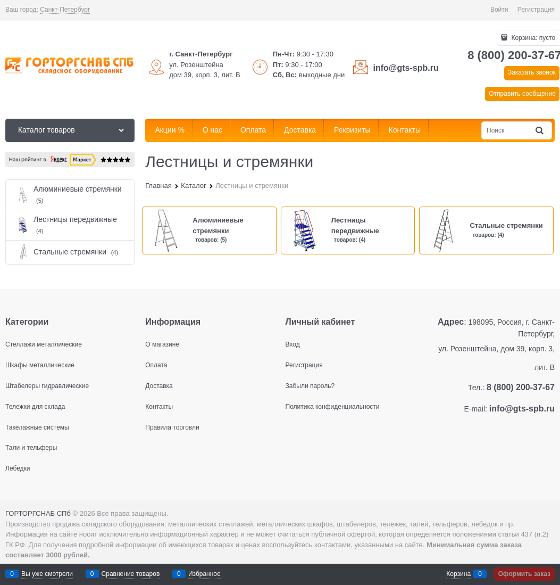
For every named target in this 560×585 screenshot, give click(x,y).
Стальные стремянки (506, 225)
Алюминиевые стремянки (218, 225)
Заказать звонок (532, 72)
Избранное (204, 574)
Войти (499, 9)
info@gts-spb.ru (406, 67)
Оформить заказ (524, 574)
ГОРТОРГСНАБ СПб (38, 513)
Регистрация (536, 9)
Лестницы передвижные (355, 225)
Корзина (458, 574)
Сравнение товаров (131, 574)
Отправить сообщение (522, 93)
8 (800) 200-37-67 (521, 387)
